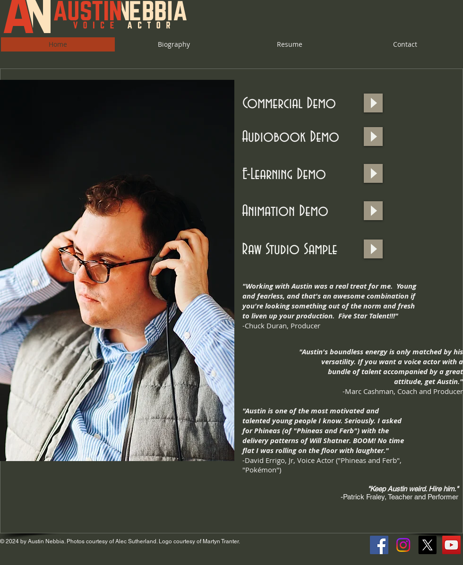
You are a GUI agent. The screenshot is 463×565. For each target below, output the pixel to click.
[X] (427, 545)
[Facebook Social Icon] (379, 545)
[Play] (373, 103)
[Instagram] (403, 545)
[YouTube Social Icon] (451, 545)
